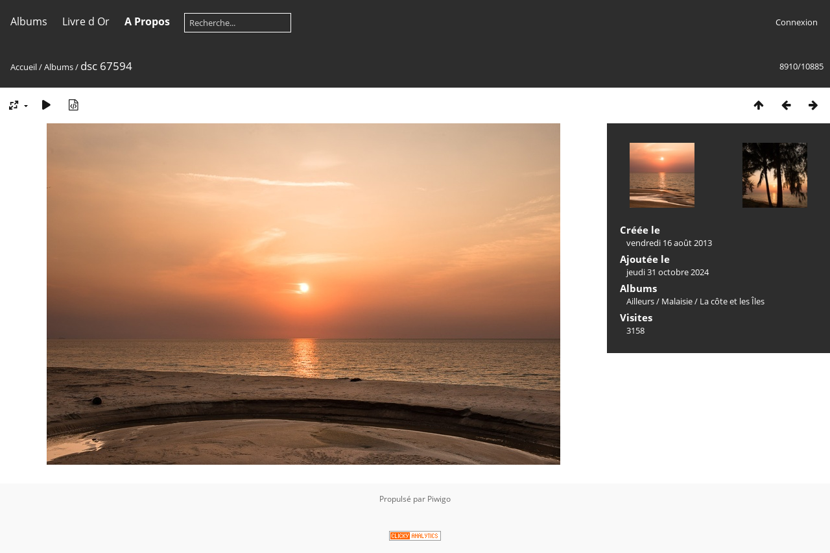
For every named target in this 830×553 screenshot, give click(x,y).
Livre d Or (86, 21)
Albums (28, 21)
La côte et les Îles (732, 301)
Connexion (797, 22)
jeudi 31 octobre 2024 (667, 272)
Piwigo (439, 498)
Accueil (23, 67)
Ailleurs (640, 301)
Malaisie (677, 301)
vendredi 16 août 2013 (669, 243)
